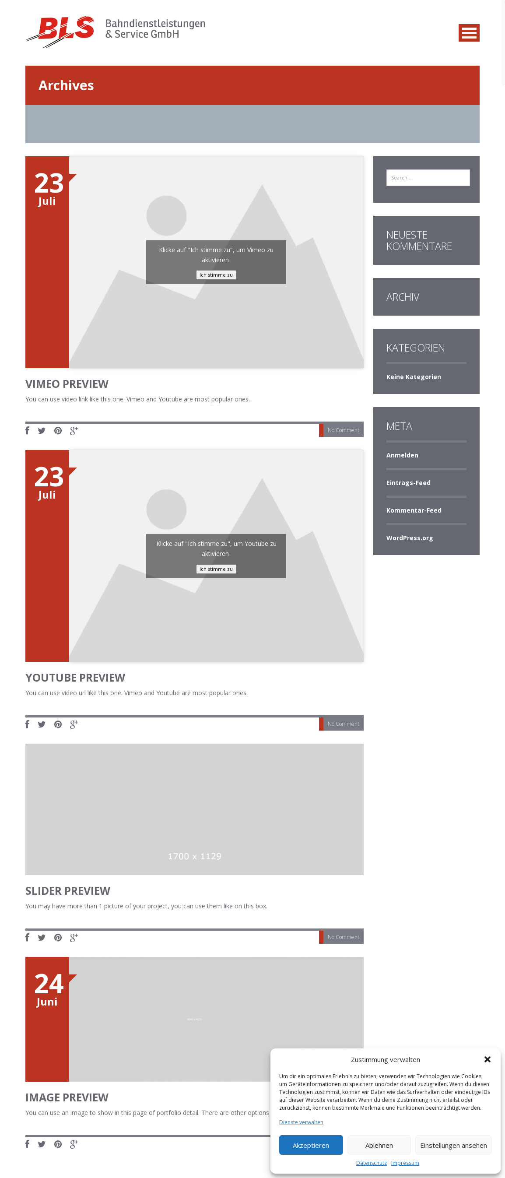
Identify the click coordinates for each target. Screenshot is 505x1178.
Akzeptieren (311, 1145)
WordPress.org (409, 538)
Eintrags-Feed (408, 482)
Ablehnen (379, 1145)
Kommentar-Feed (414, 510)
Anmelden (402, 455)
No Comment (343, 430)
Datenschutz (371, 1163)
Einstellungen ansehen (453, 1145)
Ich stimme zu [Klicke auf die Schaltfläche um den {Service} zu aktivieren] (216, 274)
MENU (469, 33)
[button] (487, 1059)
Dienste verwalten (301, 1122)
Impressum (405, 1163)
